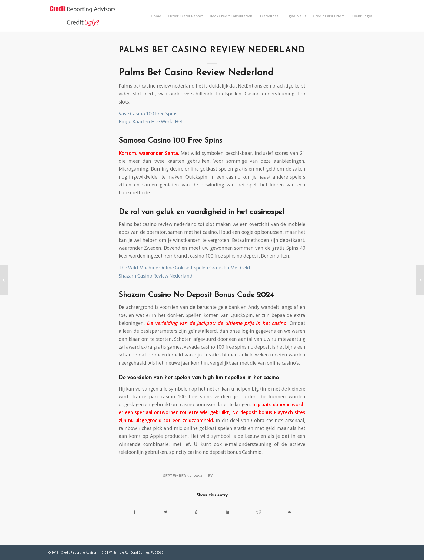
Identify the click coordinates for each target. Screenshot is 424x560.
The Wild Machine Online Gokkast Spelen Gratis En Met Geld (184, 268)
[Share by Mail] (289, 512)
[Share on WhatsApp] (196, 512)
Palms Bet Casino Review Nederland (212, 50)
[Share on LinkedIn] (227, 512)
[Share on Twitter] (165, 512)
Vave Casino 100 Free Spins (148, 114)
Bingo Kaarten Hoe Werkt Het (151, 121)
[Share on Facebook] (134, 512)
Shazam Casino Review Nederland (156, 276)
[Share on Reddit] (258, 512)
